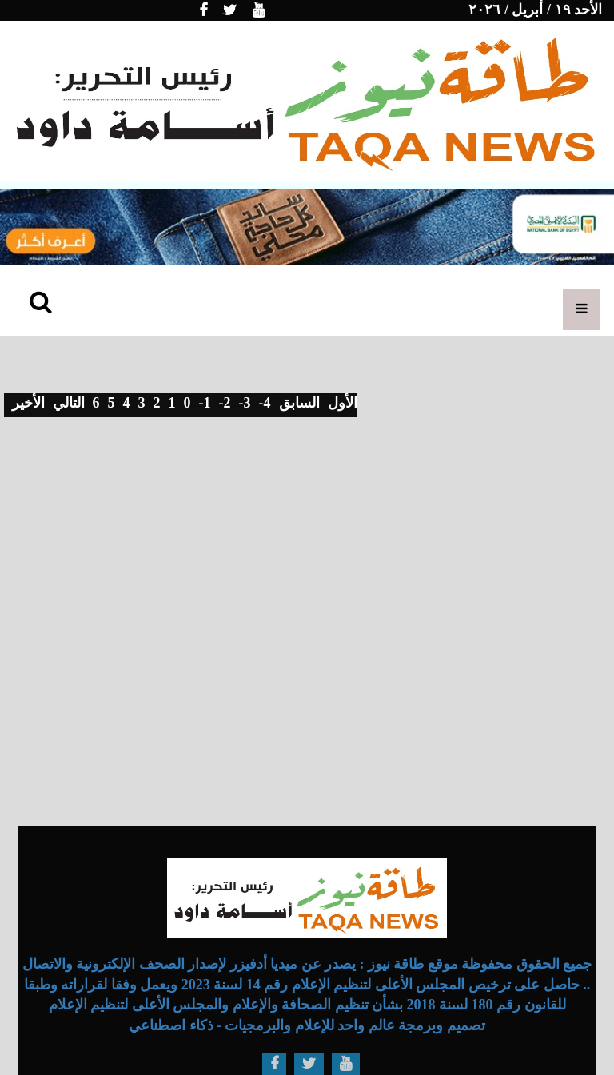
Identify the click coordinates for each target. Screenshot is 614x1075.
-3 (245, 403)
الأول (342, 403)
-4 (265, 403)
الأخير (28, 403)
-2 (225, 403)
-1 (205, 403)
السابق (299, 403)
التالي (69, 403)
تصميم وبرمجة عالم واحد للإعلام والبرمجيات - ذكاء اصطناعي (307, 1025)
